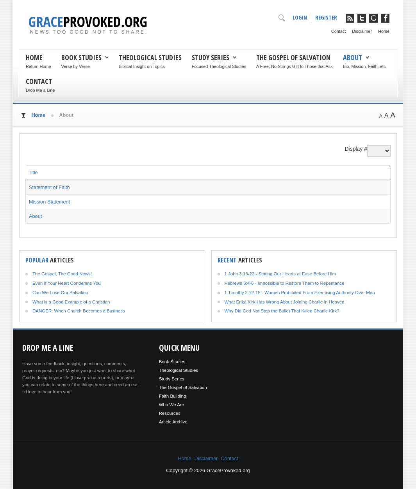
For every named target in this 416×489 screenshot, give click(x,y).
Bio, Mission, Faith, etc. (365, 66)
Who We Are (171, 404)
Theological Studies (150, 57)
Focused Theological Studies (219, 66)
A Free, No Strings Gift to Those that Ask (294, 66)
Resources (169, 413)
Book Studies (81, 57)
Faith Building (172, 396)
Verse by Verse (75, 66)
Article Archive (173, 421)
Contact (338, 31)
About (352, 57)
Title (33, 172)
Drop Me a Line (40, 90)
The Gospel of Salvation (293, 57)
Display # (356, 149)
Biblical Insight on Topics (142, 66)
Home (383, 31)
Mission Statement (49, 202)
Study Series (210, 57)
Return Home (38, 66)
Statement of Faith (49, 187)
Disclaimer (362, 31)
